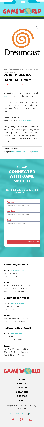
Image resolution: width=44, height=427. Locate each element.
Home (6, 69)
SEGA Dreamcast (17, 69)
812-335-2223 (17, 270)
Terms (31, 414)
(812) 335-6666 (25, 120)
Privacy (25, 414)
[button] (36, 27)
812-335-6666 (17, 304)
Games (35, 152)
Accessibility (15, 414)
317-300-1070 (17, 334)
